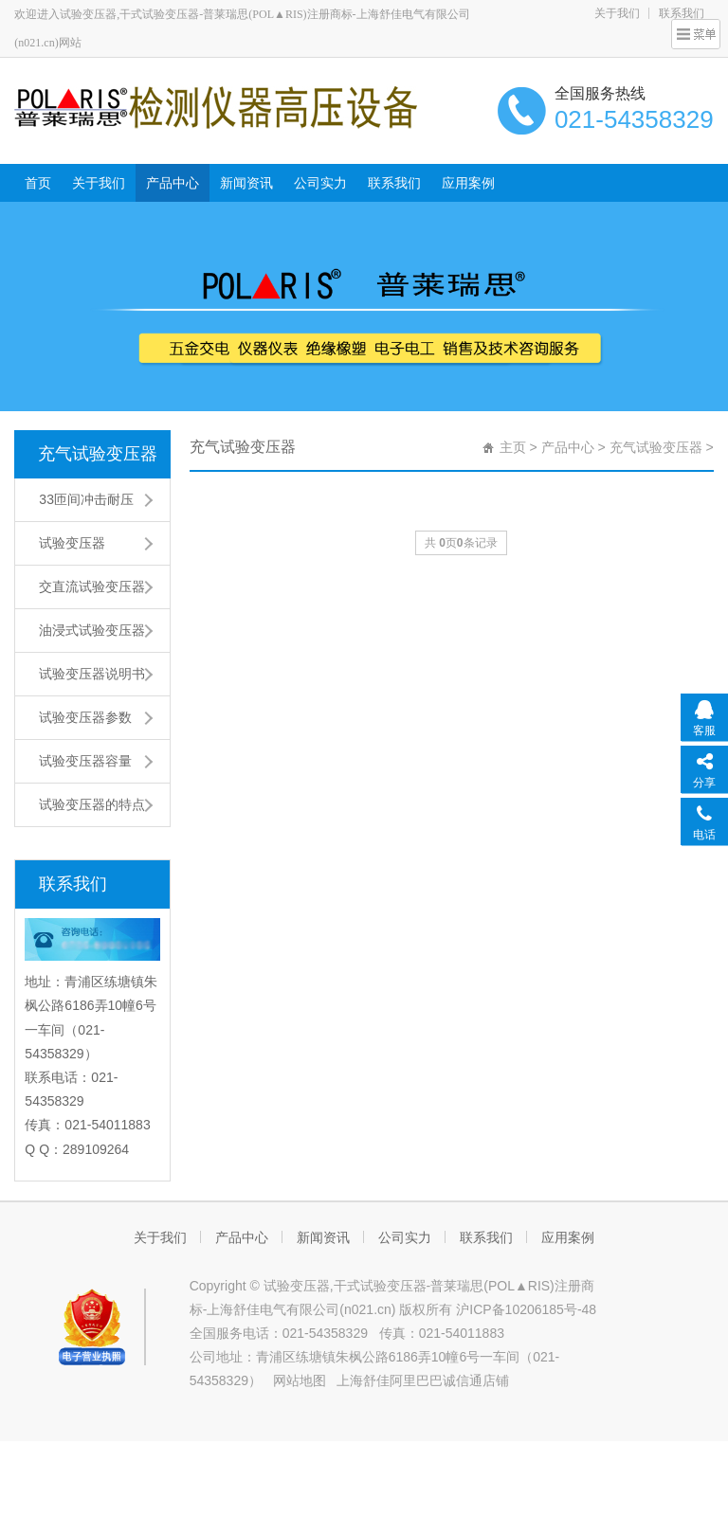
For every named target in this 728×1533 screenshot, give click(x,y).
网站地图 (299, 1380)
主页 (513, 447)
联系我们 (394, 182)
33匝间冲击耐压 (86, 499)
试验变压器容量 (85, 760)
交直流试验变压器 (92, 586)
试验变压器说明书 (92, 673)
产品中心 (172, 182)
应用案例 (468, 182)
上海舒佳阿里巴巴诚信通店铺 (423, 1380)
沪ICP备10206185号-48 (526, 1309)
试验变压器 (72, 542)
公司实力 (320, 182)
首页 (38, 182)
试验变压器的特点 (92, 804)
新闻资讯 (246, 182)
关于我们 (617, 13)
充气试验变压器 (97, 453)
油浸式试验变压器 (92, 630)
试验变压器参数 (85, 717)
